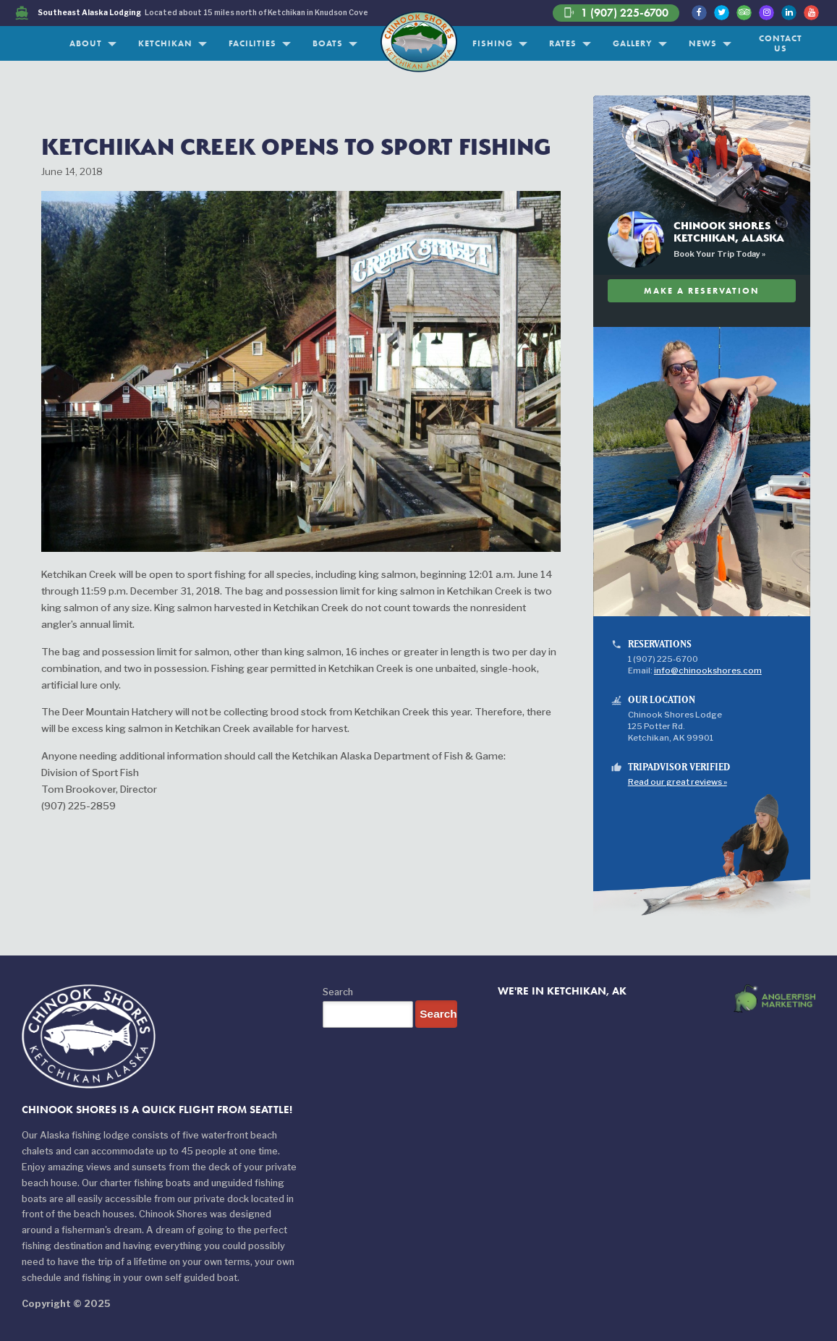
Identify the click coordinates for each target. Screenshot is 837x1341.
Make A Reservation (702, 290)
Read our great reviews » (677, 782)
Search (338, 992)
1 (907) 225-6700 (616, 13)
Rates (563, 43)
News (703, 43)
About (85, 43)
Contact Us (780, 43)
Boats (328, 43)
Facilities (252, 43)
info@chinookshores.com (708, 670)
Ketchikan (165, 43)
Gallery (633, 43)
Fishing (492, 43)
